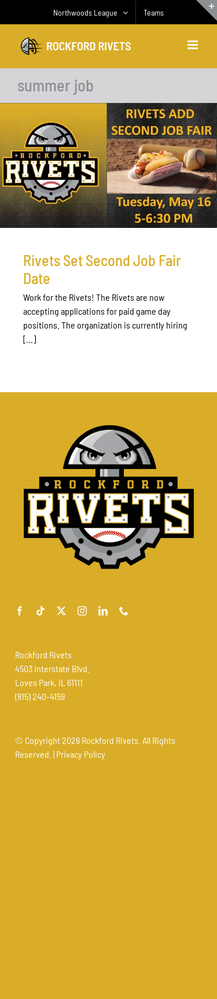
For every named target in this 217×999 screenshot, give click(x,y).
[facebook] (19, 610)
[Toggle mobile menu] (193, 45)
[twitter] (61, 610)
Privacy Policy (80, 754)
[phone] (123, 610)
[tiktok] (40, 610)
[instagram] (82, 610)
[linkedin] (103, 610)
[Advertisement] (108, 879)
